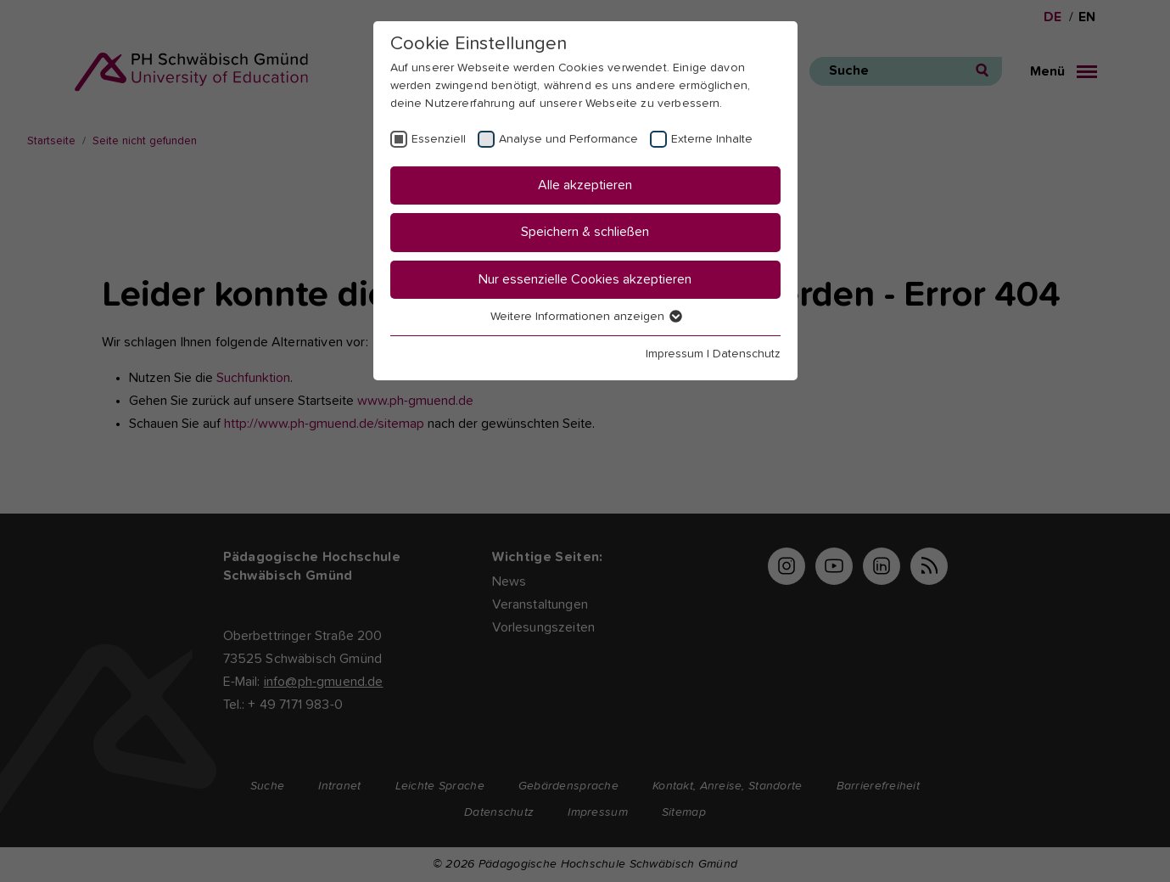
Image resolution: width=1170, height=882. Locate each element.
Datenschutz (747, 354)
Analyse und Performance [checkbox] (568, 139)
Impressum (674, 354)
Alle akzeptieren (585, 185)
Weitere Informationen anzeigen (585, 317)
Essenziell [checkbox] (438, 139)
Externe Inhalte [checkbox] (712, 139)
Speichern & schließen (585, 232)
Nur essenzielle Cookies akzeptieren (585, 279)
